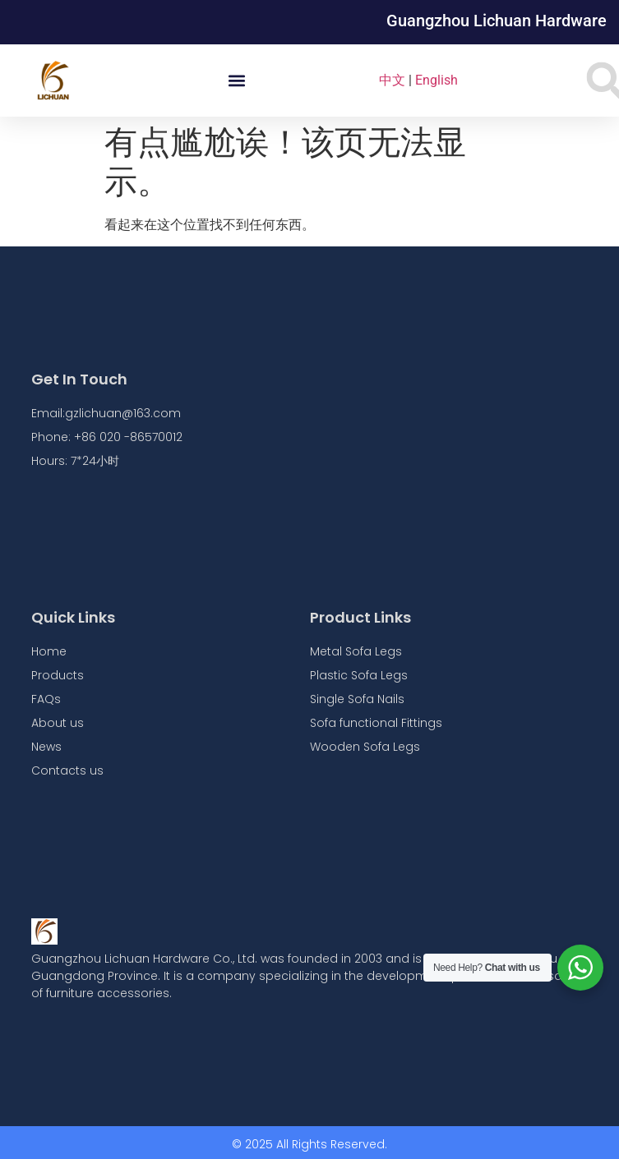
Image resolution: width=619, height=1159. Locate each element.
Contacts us (67, 770)
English (436, 80)
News (46, 746)
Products (57, 675)
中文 (392, 80)
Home (49, 651)
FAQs (46, 699)
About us (57, 723)
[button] (236, 80)
